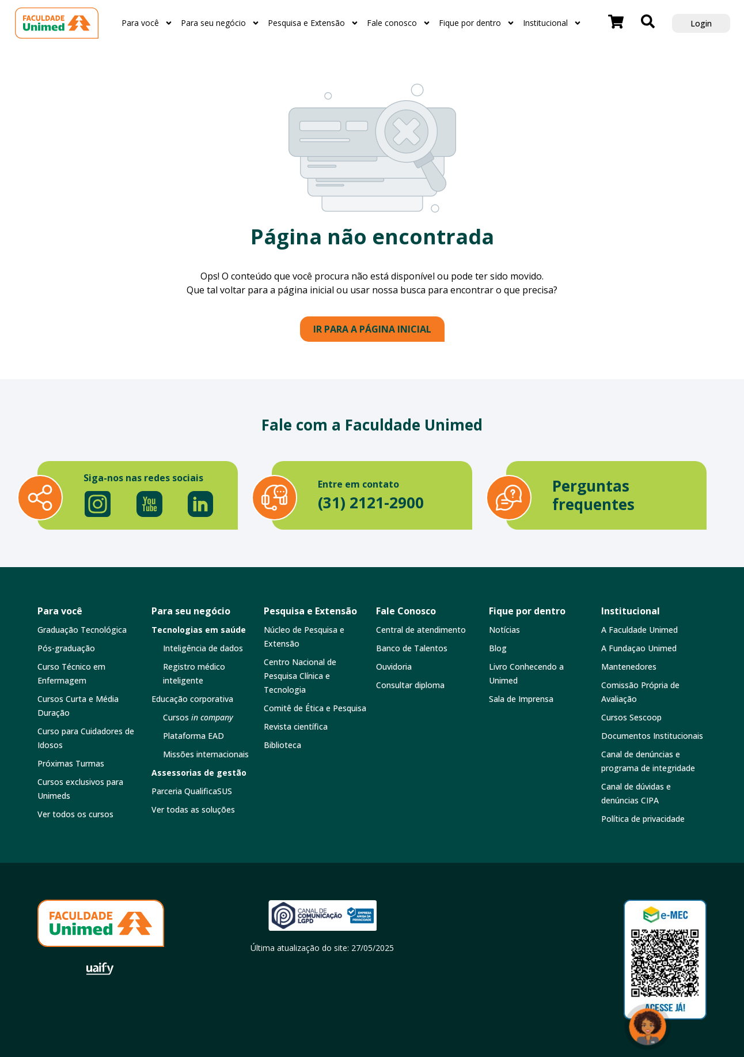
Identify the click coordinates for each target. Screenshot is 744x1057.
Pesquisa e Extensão (313, 23)
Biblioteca (282, 744)
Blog (498, 648)
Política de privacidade (643, 818)
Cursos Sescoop (631, 717)
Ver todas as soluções (193, 809)
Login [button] (701, 23)
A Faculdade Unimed (639, 629)
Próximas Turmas (70, 763)
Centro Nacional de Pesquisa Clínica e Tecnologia (300, 675)
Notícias (504, 629)
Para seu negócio (220, 23)
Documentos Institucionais (652, 735)
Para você (147, 23)
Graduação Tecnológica (82, 629)
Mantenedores (628, 666)
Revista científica (296, 726)
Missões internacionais (206, 754)
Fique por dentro (477, 23)
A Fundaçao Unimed (639, 648)
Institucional (552, 23)
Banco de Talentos (411, 648)
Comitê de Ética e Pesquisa (315, 708)
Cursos (198, 717)
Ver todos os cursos (75, 814)
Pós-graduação (66, 648)
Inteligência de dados (203, 648)
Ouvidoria (394, 666)
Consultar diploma (410, 685)
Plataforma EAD (193, 735)
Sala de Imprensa (521, 698)
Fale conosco (399, 23)
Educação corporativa (192, 698)
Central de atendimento (421, 629)
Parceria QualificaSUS (191, 791)
